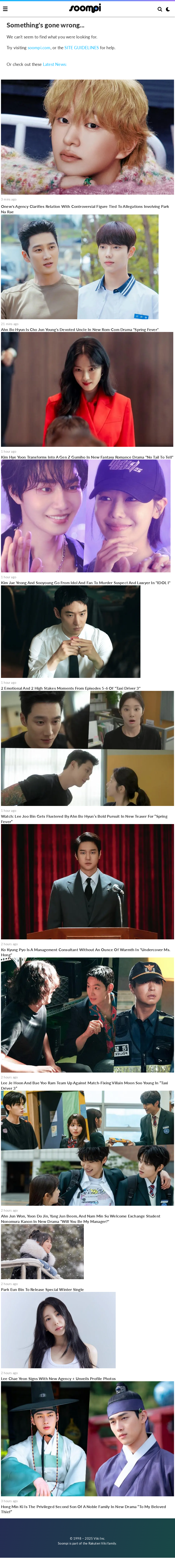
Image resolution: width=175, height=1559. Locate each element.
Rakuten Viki (97, 1543)
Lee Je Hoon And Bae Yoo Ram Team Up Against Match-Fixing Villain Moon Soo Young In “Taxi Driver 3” (84, 1085)
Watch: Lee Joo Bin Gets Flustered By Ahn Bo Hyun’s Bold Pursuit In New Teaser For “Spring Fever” (84, 819)
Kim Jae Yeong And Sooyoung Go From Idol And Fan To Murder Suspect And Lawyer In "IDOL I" (86, 582)
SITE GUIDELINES (81, 47)
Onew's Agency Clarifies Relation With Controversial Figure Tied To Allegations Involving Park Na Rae (85, 209)
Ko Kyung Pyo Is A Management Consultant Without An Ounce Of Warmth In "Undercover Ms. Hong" (85, 952)
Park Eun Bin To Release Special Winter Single (42, 1289)
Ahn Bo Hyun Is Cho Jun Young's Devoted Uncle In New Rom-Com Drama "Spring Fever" (80, 329)
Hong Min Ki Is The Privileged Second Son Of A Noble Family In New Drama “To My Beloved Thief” (83, 1509)
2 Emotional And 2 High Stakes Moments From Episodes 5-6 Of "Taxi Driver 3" (70, 688)
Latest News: (55, 64)
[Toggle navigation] (5, 9)
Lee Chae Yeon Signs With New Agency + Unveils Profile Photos (58, 1378)
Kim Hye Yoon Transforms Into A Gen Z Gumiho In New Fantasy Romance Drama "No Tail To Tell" (87, 457)
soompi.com (39, 47)
